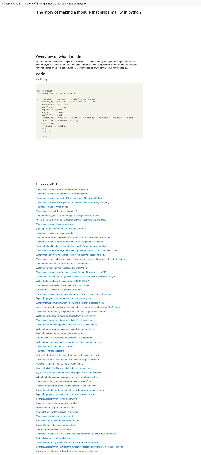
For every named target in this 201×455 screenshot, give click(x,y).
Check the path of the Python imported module (57, 420)
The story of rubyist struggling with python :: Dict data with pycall (65, 320)
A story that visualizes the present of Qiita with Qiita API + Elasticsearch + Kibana (73, 237)
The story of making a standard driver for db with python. (62, 194)
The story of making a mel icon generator (55, 233)
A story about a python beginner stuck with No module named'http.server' (69, 342)
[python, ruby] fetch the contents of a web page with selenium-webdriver (69, 372)
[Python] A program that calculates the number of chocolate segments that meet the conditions (79, 447)
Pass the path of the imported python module (57, 403)
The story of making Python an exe (52, 207)
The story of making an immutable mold (54, 416)
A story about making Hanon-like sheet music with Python (62, 285)
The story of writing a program (50, 351)
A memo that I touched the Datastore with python (58, 290)
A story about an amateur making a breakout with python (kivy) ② (66, 316)
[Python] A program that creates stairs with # (56, 399)
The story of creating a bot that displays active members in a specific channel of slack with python (80, 259)
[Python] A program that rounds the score (55, 438)
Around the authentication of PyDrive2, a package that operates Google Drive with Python (76, 276)
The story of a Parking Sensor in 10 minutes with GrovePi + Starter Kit (67, 442)
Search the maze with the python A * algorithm (57, 412)
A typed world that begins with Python (53, 429)
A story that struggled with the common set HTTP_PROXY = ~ (64, 281)
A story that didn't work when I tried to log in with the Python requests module (71, 255)
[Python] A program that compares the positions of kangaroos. (64, 298)
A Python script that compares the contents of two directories (64, 338)
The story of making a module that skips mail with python (54, 3)
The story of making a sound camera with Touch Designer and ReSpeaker (69, 242)
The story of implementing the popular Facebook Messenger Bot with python (71, 311)
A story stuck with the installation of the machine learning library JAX (67, 355)
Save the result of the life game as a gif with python (59, 364)
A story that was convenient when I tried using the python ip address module (71, 303)
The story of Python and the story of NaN (55, 346)
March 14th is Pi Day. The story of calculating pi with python (63, 368)
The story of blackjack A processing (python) (56, 211)
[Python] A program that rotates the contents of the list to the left (65, 394)
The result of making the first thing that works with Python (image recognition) (71, 246)
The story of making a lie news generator (54, 224)
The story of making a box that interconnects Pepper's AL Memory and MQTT (71, 272)
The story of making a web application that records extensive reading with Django (73, 202)
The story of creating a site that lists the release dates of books (65, 381)
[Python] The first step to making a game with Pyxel (59, 333)
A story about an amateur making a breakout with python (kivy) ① (66, 329)
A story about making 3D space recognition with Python (61, 268)
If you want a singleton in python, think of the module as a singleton (67, 451)
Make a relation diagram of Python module (55, 407)
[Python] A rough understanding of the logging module (61, 228)
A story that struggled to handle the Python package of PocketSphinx (67, 215)
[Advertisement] (163, 129)
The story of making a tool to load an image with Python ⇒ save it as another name (74, 294)
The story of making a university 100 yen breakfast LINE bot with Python (69, 198)
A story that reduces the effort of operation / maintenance (62, 263)
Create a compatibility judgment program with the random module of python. (71, 220)
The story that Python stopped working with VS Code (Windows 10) (66, 324)
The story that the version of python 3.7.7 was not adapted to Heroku (67, 359)
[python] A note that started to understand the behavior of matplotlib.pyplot (70, 390)
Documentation (11, 3)
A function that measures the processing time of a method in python (67, 377)
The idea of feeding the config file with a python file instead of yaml (66, 386)
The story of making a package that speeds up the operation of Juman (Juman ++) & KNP (77, 250)
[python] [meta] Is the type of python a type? (56, 425)
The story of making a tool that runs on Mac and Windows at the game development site (76, 434)
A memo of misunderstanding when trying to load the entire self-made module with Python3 (78, 307)
